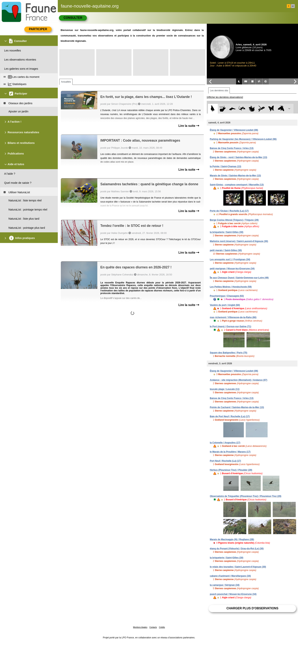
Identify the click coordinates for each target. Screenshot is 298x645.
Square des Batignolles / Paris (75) (228, 352)
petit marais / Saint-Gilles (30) (226, 250)
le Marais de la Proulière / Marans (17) (230, 451)
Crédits (162, 627)
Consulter (72, 17)
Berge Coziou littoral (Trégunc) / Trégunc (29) (234, 220)
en (293, 6)
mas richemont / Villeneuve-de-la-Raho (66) (233, 317)
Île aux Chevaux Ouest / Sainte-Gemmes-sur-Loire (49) (239, 277)
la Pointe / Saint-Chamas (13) (225, 166)
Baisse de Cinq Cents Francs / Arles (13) (232, 148)
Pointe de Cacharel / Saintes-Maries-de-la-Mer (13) (237, 407)
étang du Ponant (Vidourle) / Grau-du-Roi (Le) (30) (237, 548)
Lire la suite (188, 126)
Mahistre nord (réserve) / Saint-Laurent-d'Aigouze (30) (239, 241)
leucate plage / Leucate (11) (224, 389)
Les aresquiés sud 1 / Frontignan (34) (230, 259)
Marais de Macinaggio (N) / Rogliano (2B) (232, 539)
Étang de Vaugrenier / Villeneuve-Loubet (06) (234, 130)
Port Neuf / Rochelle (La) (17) (225, 461)
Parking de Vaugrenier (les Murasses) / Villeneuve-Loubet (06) (243, 139)
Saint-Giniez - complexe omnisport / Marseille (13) (237, 184)
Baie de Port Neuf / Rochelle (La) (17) (230, 416)
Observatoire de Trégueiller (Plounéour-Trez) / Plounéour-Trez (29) (245, 496)
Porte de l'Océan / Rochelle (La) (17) (229, 211)
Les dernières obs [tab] (219, 90)
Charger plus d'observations (252, 608)
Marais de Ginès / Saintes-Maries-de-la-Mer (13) (235, 175)
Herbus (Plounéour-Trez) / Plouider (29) (231, 470)
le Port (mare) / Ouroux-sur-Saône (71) (230, 326)
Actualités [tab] (66, 81)
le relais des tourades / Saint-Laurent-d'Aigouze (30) (238, 566)
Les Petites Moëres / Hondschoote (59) (231, 286)
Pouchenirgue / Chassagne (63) (227, 296)
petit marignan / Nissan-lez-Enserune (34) (232, 268)
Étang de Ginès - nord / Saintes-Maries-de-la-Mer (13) (238, 157)
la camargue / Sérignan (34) (224, 585)
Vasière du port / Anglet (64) (225, 305)
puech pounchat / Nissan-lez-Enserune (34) (233, 594)
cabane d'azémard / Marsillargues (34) (230, 576)
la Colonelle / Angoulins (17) (225, 442)
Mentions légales (140, 627)
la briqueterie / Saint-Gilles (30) (226, 232)
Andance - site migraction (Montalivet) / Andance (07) (238, 380)
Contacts (153, 627)
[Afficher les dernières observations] (225, 97)
